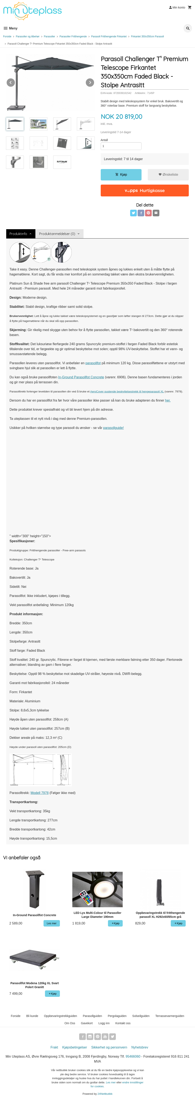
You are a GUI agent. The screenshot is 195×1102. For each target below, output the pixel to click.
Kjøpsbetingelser (74, 1047)
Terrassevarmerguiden (169, 1016)
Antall (104, 140)
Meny (10, 28)
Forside (7, 36)
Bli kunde (32, 1016)
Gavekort (87, 1023)
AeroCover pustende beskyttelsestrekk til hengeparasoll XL (127, 391)
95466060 (133, 1056)
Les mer (111, 1082)
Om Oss (69, 1023)
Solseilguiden (140, 1016)
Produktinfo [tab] (18, 234)
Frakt (54, 1047)
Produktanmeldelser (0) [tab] (57, 234)
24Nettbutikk (105, 1093)
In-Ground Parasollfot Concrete (81, 377)
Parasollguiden (92, 1016)
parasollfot (93, 363)
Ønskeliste (168, 174)
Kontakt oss (123, 1023)
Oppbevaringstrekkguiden (60, 1016)
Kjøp (121, 174)
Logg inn (104, 1023)
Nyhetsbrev (139, 1047)
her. (168, 400)
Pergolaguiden (117, 1016)
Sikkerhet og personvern (109, 1047)
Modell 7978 (39, 793)
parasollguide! (113, 428)
